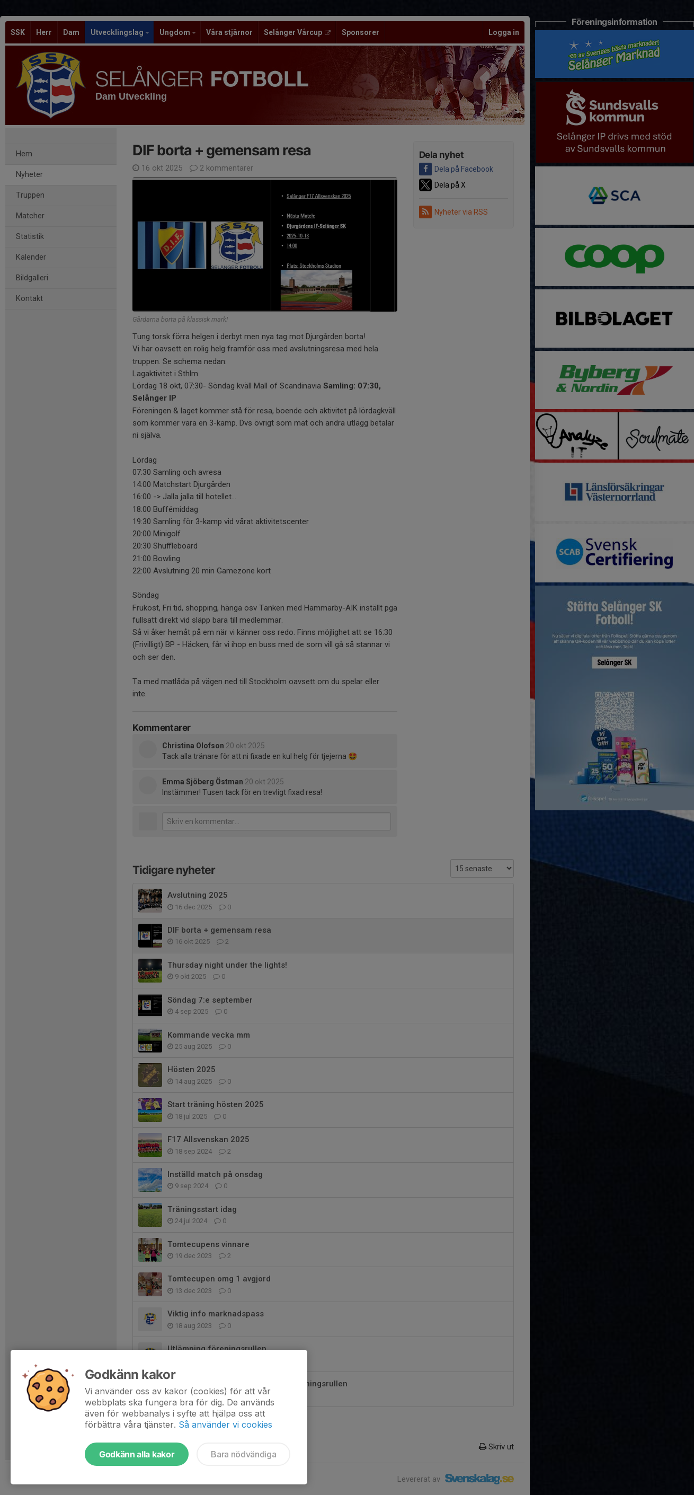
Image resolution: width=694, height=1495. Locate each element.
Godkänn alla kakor (136, 1454)
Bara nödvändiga (243, 1454)
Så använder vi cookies (225, 1424)
